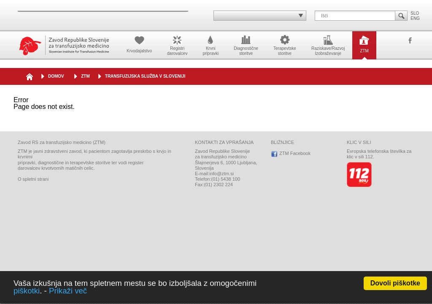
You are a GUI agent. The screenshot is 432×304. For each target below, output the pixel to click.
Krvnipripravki (210, 45)
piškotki (27, 290)
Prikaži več (68, 290)
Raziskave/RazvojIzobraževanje (328, 45)
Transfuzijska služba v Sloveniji (145, 76)
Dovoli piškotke (395, 283)
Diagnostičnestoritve (246, 45)
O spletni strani (33, 179)
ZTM (364, 43)
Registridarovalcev (177, 45)
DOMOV (56, 76)
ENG (415, 18)
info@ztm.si (221, 173)
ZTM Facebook (410, 41)
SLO (414, 13)
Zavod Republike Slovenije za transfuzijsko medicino (64, 45)
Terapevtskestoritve (285, 45)
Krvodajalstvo (139, 43)
